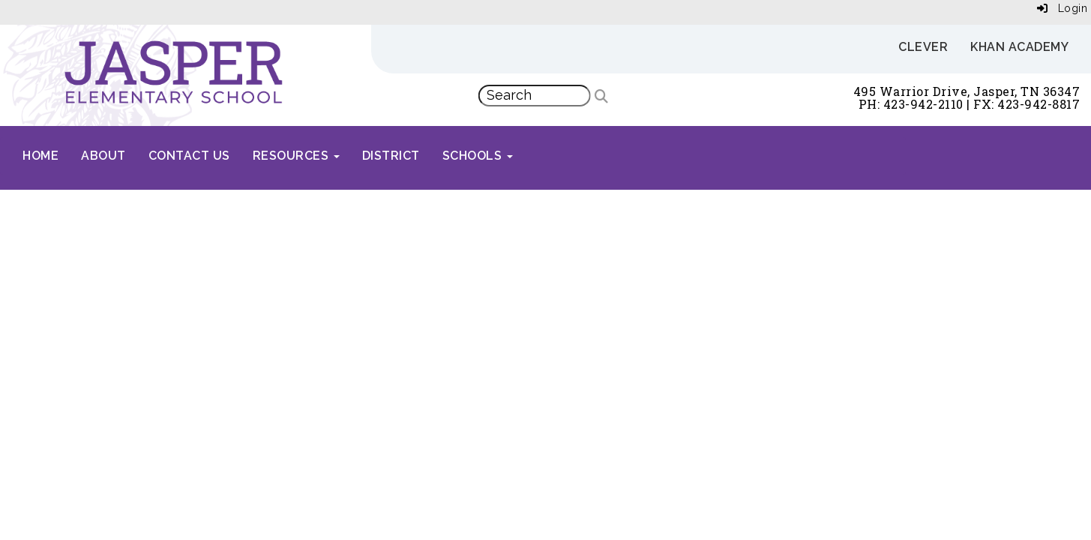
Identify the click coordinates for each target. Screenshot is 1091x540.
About (103, 155)
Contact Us (189, 155)
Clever (923, 47)
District (391, 155)
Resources (296, 155)
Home (40, 155)
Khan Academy (1019, 47)
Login (1062, 8)
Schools (477, 155)
